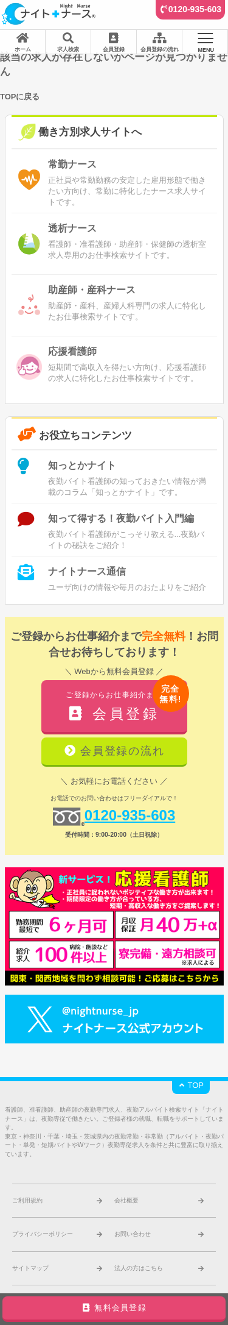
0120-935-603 (194, 9)
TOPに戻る (20, 96)
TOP (191, 1085)
